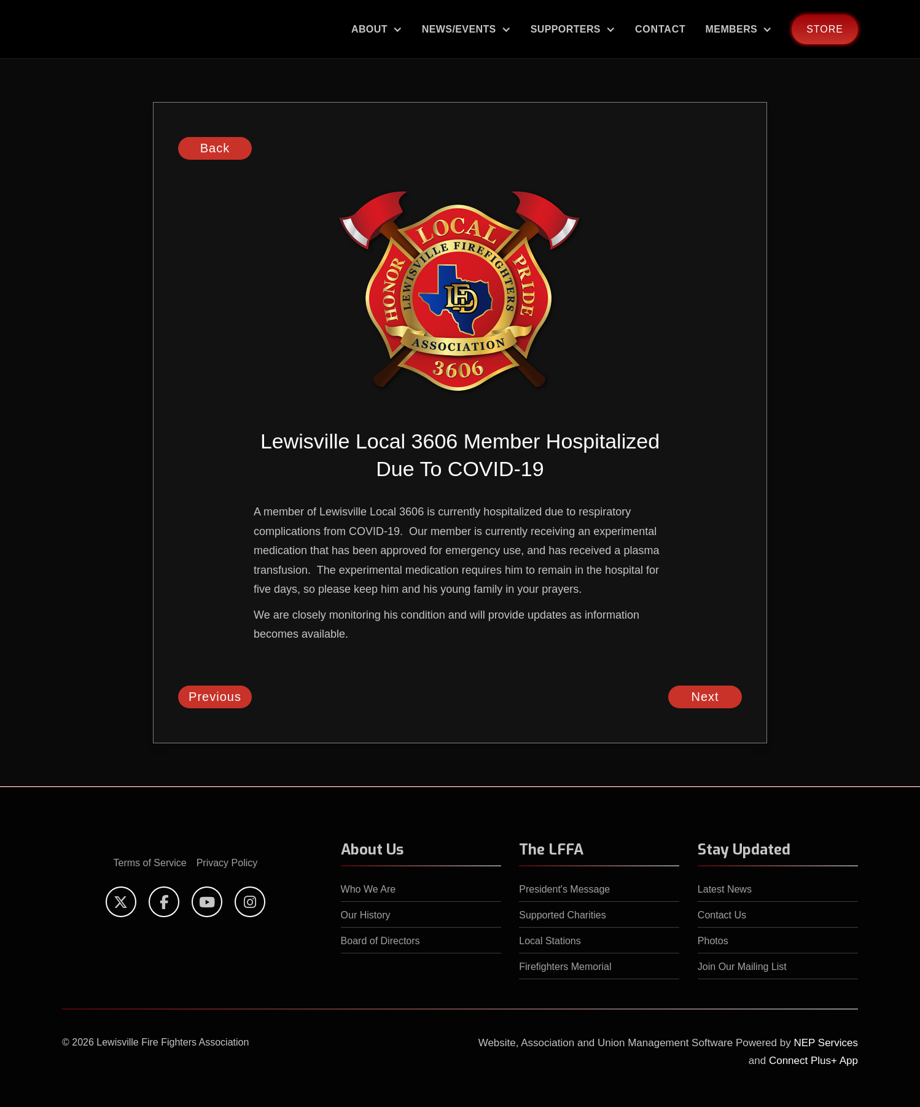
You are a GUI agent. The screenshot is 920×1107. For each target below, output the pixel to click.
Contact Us (722, 915)
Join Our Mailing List (742, 966)
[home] (89, 29)
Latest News (725, 889)
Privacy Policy (227, 863)
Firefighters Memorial (565, 966)
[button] (376, 29)
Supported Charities (562, 915)
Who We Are (368, 889)
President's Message (564, 889)
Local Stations (550, 941)
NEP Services (825, 1043)
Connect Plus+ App (813, 1060)
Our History (366, 915)
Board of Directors (380, 941)
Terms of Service (150, 863)
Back (215, 148)
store (824, 29)
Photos (713, 941)
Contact (660, 29)
